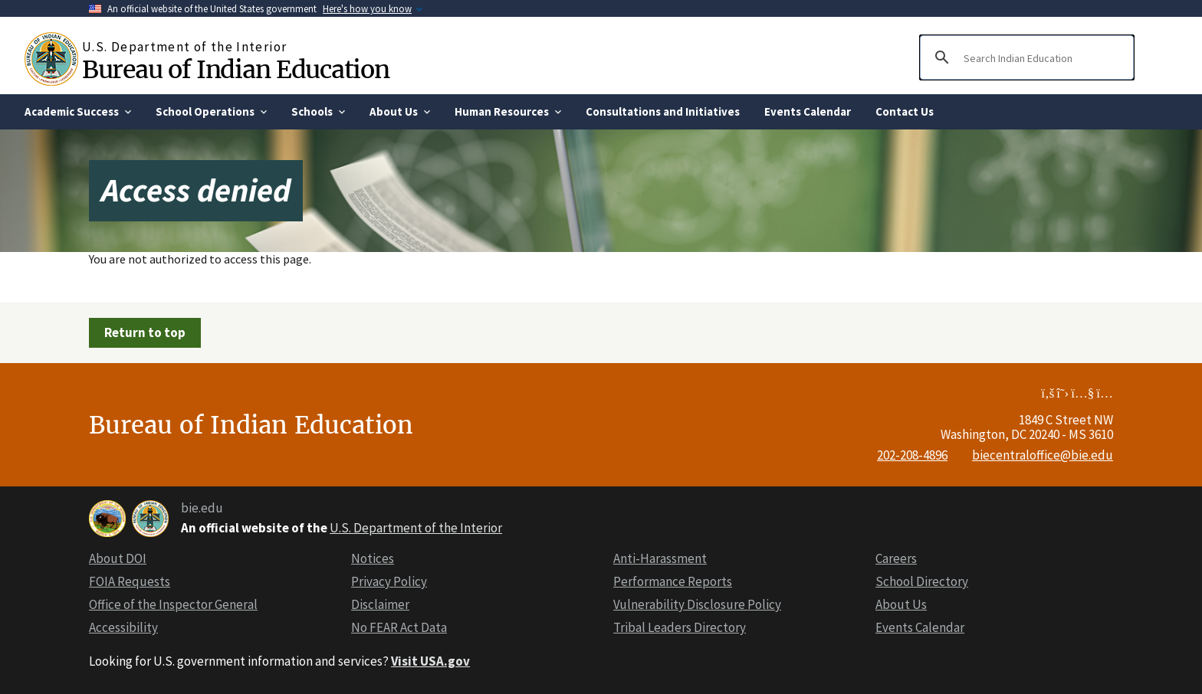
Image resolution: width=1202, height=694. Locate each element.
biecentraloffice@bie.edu (1042, 455)
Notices (372, 558)
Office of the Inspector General (173, 604)
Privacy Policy (389, 581)
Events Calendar (919, 627)
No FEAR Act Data (399, 627)
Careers (896, 558)
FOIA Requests (129, 581)
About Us (901, 604)
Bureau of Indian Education (235, 69)
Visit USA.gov (430, 661)
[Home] (53, 59)
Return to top (145, 332)
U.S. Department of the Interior (416, 527)
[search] (1024, 57)
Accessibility (123, 627)
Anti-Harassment (660, 558)
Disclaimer (380, 604)
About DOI (117, 558)
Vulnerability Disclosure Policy (697, 604)
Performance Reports (672, 581)
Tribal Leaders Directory (679, 627)
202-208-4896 (912, 455)
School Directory (921, 581)
